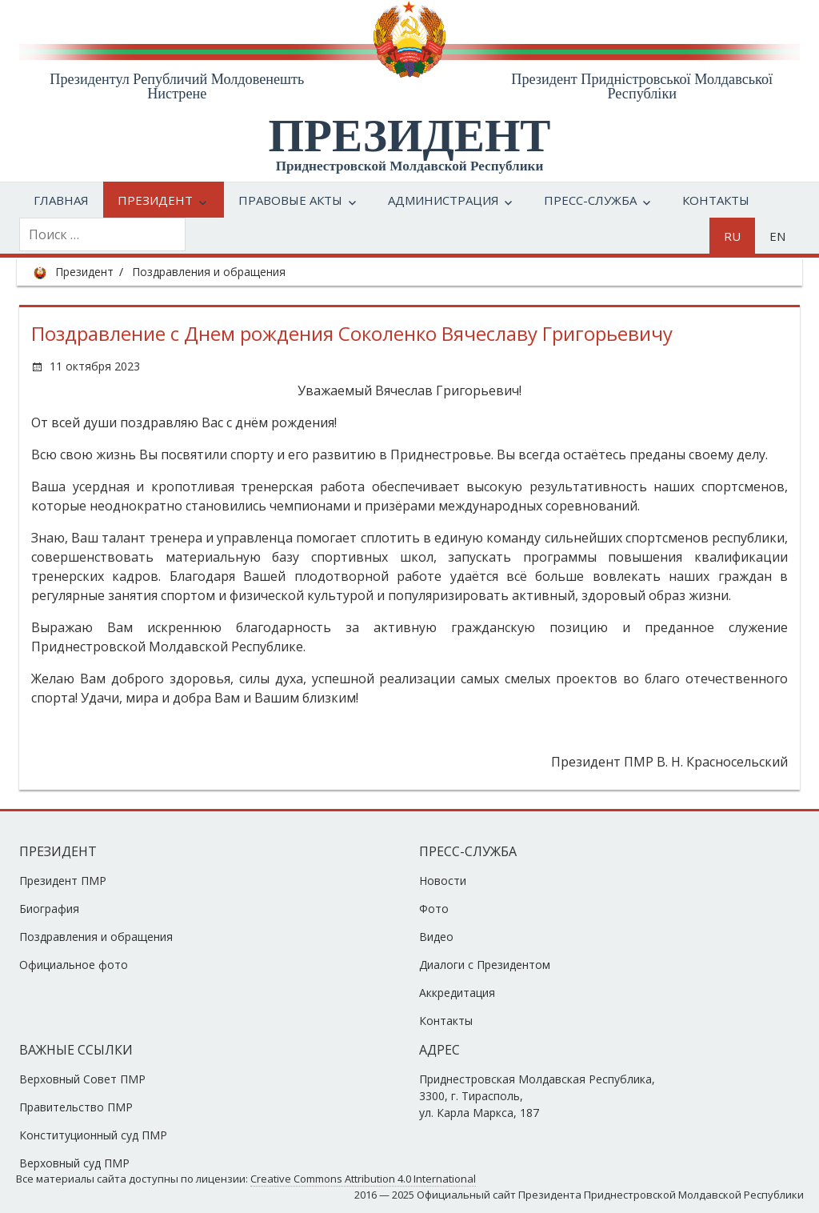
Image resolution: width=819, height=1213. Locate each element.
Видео (436, 936)
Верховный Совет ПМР (82, 1079)
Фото (434, 908)
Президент (155, 200)
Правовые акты (290, 200)
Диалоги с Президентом (484, 964)
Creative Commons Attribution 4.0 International (363, 1178)
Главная (61, 200)
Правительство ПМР (76, 1107)
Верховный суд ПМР (74, 1163)
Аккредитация (457, 992)
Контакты (715, 200)
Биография (49, 908)
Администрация (443, 200)
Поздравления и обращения (209, 271)
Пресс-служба (590, 200)
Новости (442, 880)
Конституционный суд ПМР (93, 1135)
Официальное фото (73, 964)
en (777, 236)
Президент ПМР (62, 880)
